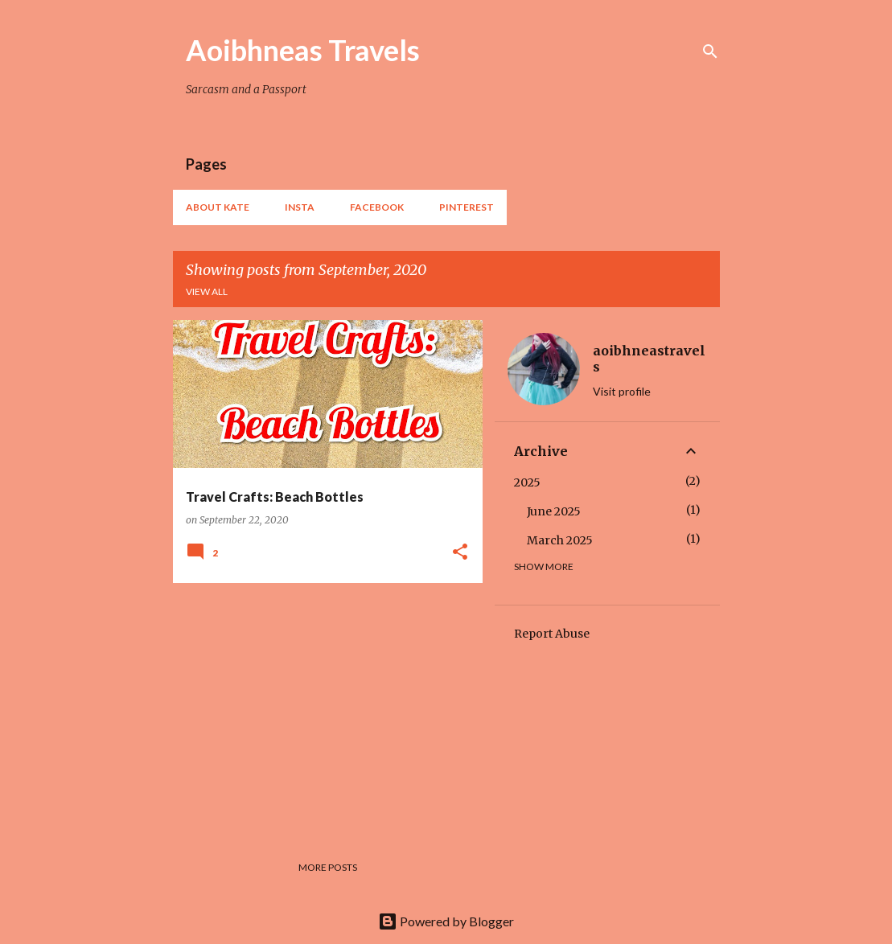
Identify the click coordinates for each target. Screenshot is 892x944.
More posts (327, 867)
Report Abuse (552, 633)
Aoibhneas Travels (303, 50)
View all (207, 291)
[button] (460, 553)
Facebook (377, 207)
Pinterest (466, 207)
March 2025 (560, 540)
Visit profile (622, 391)
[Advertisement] (322, 707)
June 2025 (554, 511)
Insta (299, 207)
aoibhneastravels (649, 359)
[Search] (710, 51)
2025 (527, 482)
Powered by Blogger (446, 921)
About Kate (217, 207)
